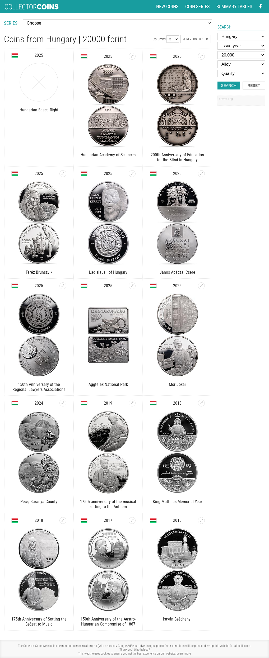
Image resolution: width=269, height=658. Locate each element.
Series (10, 23)
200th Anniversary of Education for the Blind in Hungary (177, 157)
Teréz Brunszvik (39, 272)
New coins (167, 6)
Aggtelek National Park (108, 384)
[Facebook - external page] (260, 6)
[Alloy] (241, 64)
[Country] (241, 36)
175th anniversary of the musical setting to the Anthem (108, 504)
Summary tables (234, 6)
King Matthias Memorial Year (177, 501)
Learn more (184, 653)
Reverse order (195, 39)
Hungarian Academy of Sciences (108, 154)
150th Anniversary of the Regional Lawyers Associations (38, 387)
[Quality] (241, 73)
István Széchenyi (177, 619)
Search (228, 85)
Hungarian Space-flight (39, 109)
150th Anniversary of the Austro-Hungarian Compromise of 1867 (108, 622)
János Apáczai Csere (177, 272)
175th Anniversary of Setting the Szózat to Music (39, 622)
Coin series (197, 6)
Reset (254, 85)
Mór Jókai (177, 384)
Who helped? (142, 649)
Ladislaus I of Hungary (108, 272)
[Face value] (241, 55)
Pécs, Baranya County (38, 501)
